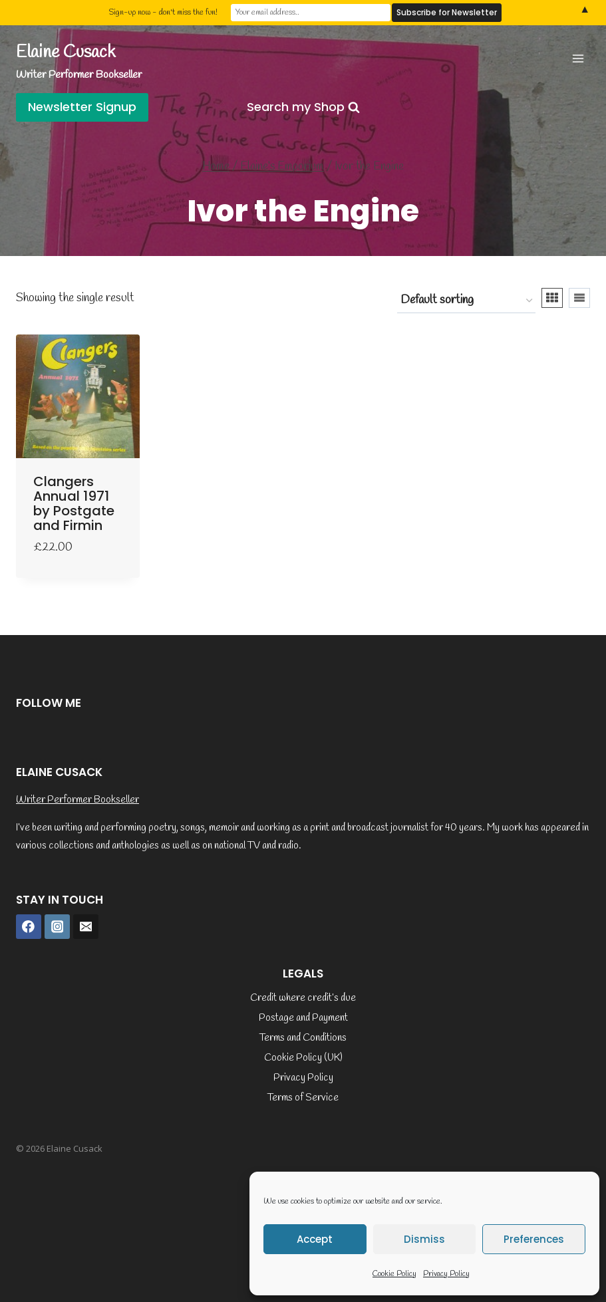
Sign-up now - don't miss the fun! (163, 12)
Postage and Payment (303, 1018)
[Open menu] (577, 58)
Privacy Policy (446, 1274)
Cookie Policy (394, 1274)
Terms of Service (303, 1098)
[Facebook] (28, 927)
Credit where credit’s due (303, 998)
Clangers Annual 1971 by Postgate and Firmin (73, 503)
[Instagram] (57, 927)
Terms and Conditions (303, 1038)
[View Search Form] (303, 107)
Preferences (534, 1239)
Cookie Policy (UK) (303, 1058)
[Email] (85, 927)
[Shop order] (466, 300)
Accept (315, 1239)
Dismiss (424, 1239)
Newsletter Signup (82, 106)
